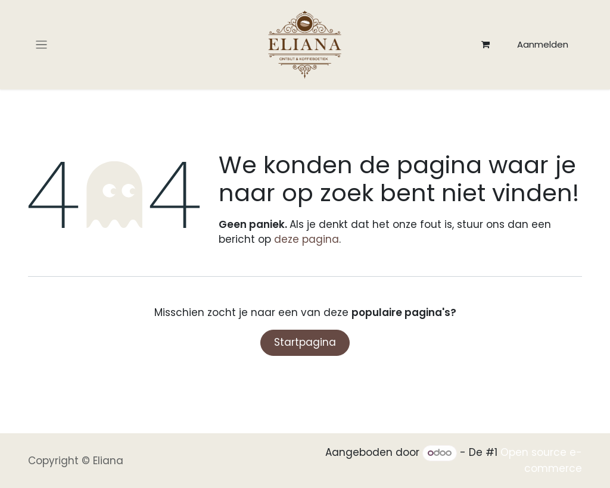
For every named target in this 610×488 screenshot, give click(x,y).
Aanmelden (542, 44)
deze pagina (306, 239)
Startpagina (305, 342)
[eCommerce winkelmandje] (485, 44)
